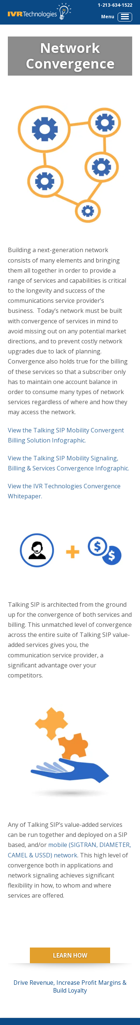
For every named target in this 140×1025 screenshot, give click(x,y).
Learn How (70, 955)
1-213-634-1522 (115, 5)
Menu (116, 16)
